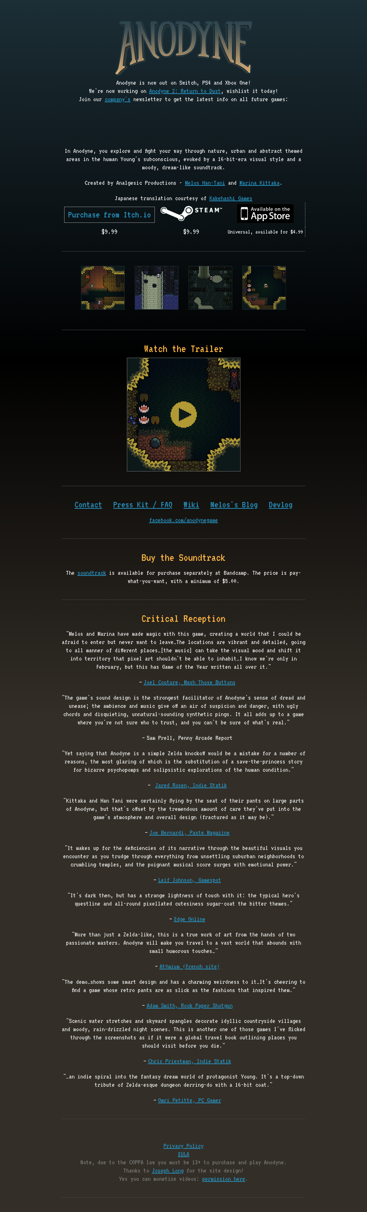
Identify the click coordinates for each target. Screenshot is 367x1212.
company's (117, 99)
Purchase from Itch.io (109, 215)
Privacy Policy (183, 1145)
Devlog (280, 504)
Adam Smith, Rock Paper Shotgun (190, 1005)
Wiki (191, 504)
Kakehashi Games (230, 198)
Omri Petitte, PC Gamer (189, 1100)
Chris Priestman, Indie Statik (189, 1061)
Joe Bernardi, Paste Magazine (189, 832)
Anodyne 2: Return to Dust (185, 90)
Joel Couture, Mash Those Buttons (189, 682)
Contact (88, 504)
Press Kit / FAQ (142, 504)
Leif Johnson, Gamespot (189, 879)
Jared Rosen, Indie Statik (191, 785)
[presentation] (183, 126)
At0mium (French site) (189, 966)
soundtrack (91, 572)
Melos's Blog (234, 504)
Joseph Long (168, 1170)
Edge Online (189, 918)
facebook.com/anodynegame (183, 519)
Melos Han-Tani (205, 182)
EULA (183, 1153)
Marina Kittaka (259, 182)
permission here (223, 1178)
